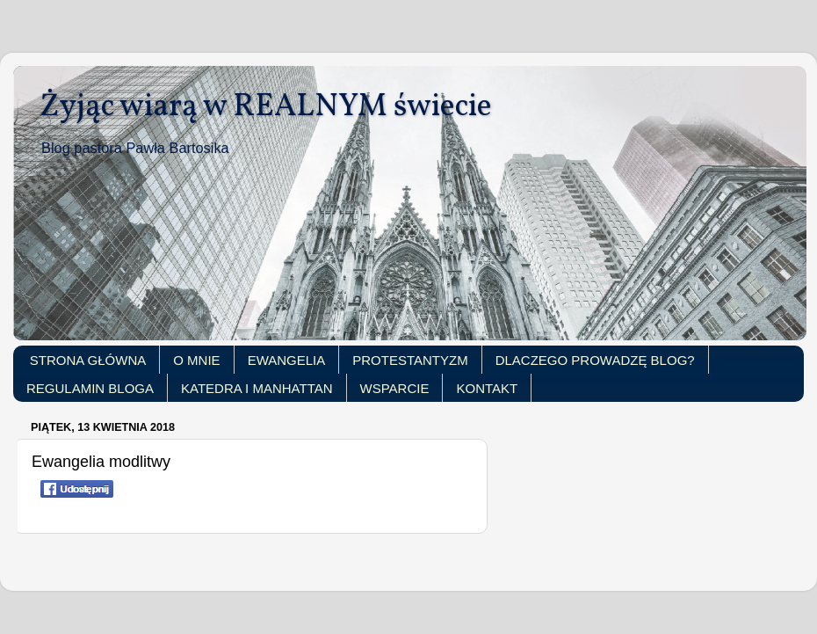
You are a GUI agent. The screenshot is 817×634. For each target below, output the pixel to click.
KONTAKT (486, 388)
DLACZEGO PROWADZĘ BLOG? (595, 360)
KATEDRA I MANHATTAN (257, 388)
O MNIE (196, 360)
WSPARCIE (395, 388)
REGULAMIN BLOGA (90, 388)
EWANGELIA (287, 360)
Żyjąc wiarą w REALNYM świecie (266, 107)
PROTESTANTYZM (409, 360)
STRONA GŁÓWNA (88, 360)
